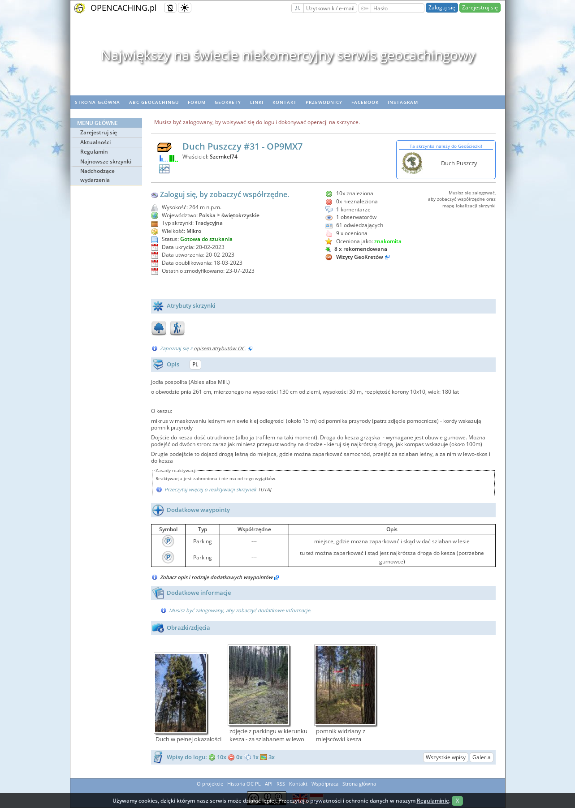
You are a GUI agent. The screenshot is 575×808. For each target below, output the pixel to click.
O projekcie (210, 783)
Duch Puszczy (459, 163)
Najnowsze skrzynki (105, 161)
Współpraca (324, 783)
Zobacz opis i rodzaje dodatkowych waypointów (219, 577)
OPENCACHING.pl (124, 7)
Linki (257, 102)
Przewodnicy (324, 102)
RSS (281, 783)
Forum (197, 102)
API (268, 783)
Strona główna (97, 102)
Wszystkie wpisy (446, 757)
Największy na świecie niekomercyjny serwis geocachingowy (287, 55)
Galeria (481, 757)
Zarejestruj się (480, 7)
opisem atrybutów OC (219, 348)
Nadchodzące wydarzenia (97, 175)
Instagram (403, 102)
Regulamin (94, 151)
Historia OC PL (244, 783)
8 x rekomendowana (356, 249)
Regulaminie (433, 800)
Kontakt (284, 102)
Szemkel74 (224, 156)
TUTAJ (264, 489)
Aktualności (95, 142)
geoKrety (228, 102)
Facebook (365, 102)
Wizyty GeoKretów (359, 257)
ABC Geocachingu (154, 102)
